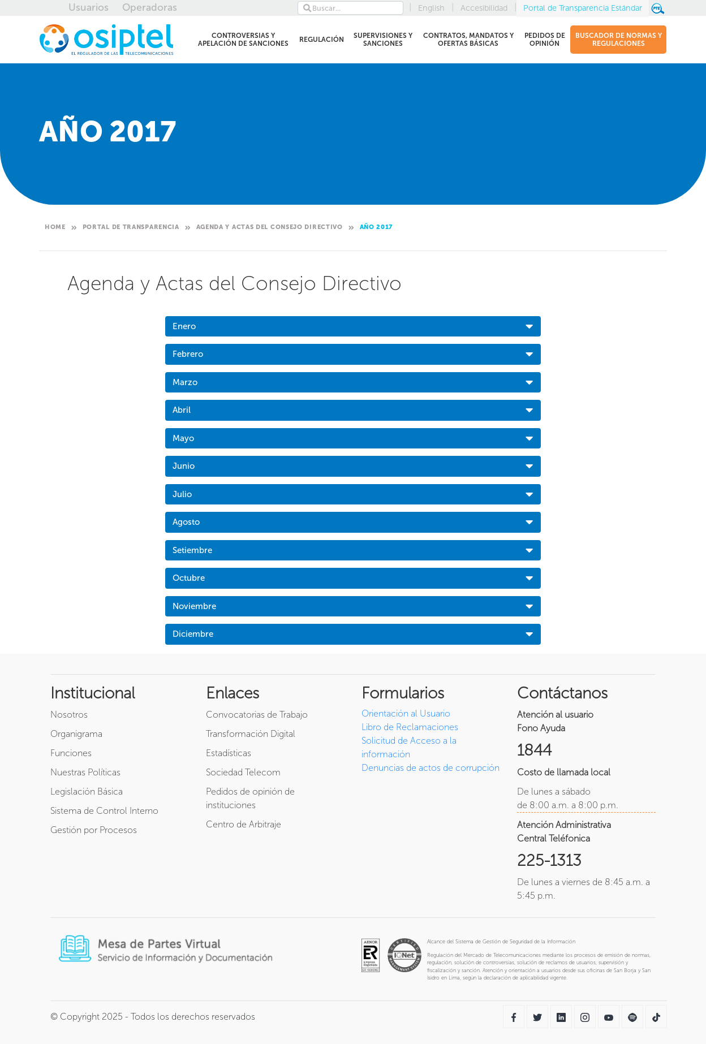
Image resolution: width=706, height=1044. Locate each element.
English (431, 8)
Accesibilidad (483, 8)
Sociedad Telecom (243, 772)
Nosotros (69, 714)
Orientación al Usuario (405, 713)
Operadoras (149, 7)
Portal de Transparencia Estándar (582, 8)
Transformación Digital (250, 733)
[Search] (350, 8)
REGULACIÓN (321, 42)
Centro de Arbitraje (243, 824)
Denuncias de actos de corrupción (430, 767)
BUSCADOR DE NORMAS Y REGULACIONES (618, 40)
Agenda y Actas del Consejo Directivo (269, 227)
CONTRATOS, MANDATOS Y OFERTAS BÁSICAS (467, 40)
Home (55, 227)
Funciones (71, 753)
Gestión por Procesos (93, 830)
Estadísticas (228, 753)
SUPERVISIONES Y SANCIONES (382, 40)
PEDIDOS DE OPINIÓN (544, 40)
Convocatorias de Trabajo (257, 714)
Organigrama (76, 733)
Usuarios (88, 7)
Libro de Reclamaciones (409, 727)
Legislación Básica (86, 791)
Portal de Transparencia (131, 227)
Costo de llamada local (563, 772)
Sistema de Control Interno (104, 810)
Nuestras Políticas (85, 772)
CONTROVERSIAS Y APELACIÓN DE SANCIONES (241, 40)
